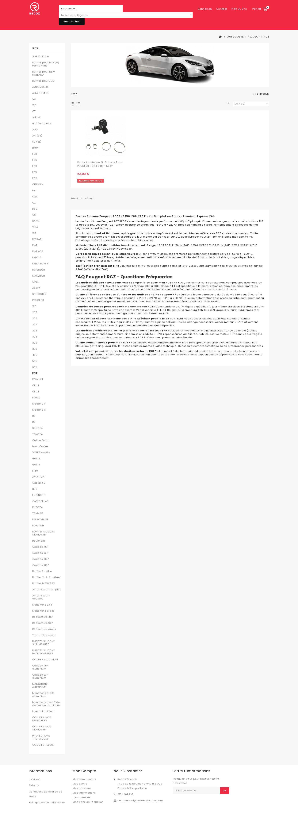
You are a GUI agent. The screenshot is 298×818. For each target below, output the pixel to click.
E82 (34, 178)
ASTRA (36, 288)
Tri (228, 103)
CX (34, 202)
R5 (34, 415)
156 (34, 105)
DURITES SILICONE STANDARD (43, 533)
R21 (34, 422)
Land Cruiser (40, 446)
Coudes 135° (40, 559)
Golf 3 (36, 464)
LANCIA (37, 257)
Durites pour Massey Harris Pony (45, 64)
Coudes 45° (40, 546)
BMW (35, 147)
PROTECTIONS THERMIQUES (41, 737)
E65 (34, 172)
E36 (34, 160)
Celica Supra (41, 440)
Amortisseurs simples (46, 589)
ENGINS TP (38, 495)
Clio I (35, 385)
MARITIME (38, 525)
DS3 (34, 208)
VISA (35, 227)
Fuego (36, 397)
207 (34, 324)
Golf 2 (36, 458)
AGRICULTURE (41, 56)
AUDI (35, 129)
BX (34, 190)
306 (34, 336)
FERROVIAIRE (40, 519)
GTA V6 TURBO (41, 123)
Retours (34, 785)
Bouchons (39, 540)
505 (34, 361)
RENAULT (37, 379)
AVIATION (38, 476)
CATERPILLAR (40, 501)
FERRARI (37, 239)
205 (34, 312)
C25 (35, 196)
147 (34, 99)
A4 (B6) (37, 135)
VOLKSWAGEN (41, 452)
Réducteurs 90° (42, 623)
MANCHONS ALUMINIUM (40, 685)
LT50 (35, 470)
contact (202, 9)
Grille (72, 104)
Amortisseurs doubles (41, 597)
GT (34, 111)
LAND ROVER (40, 263)
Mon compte (84, 771)
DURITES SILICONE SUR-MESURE (43, 643)
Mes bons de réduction (88, 802)
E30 (34, 154)
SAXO (36, 221)
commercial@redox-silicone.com (140, 800)
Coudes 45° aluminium (40, 667)
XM (34, 233)
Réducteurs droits (44, 629)
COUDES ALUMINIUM (45, 659)
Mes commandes (84, 779)
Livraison (34, 779)
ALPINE (36, 117)
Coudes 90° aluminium (40, 676)
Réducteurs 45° (42, 616)
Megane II (38, 403)
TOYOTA (37, 434)
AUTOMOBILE (40, 87)
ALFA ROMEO (40, 93)
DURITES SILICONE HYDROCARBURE (43, 652)
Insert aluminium (43, 711)
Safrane (37, 428)
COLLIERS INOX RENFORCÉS (41, 719)
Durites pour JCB (43, 80)
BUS (34, 489)
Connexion (240, 9)
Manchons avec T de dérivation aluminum (46, 704)
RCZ (35, 373)
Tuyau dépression (44, 635)
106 (34, 306)
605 (34, 367)
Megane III (39, 409)
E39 (34, 166)
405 (34, 355)
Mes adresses (82, 788)
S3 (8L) (36, 141)
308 (34, 342)
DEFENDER (38, 269)
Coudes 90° (40, 553)
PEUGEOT (38, 300)
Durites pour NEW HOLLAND (43, 73)
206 (34, 318)
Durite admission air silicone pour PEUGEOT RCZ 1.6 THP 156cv (99, 164)
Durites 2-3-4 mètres (46, 577)
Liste (78, 104)
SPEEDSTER (39, 294)
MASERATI (38, 275)
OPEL (35, 281)
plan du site (220, 9)
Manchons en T (42, 604)
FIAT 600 (37, 251)
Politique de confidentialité (47, 802)
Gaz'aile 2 (39, 482)
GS (34, 214)
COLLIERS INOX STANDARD (41, 728)
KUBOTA (37, 507)
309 (34, 348)
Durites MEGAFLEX (43, 583)
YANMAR (37, 513)
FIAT (34, 245)
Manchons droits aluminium (43, 695)
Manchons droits (43, 610)
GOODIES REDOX (43, 744)
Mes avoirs (80, 783)
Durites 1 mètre (42, 571)
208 (34, 330)
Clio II (36, 391)
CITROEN (38, 184)
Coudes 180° (40, 565)
